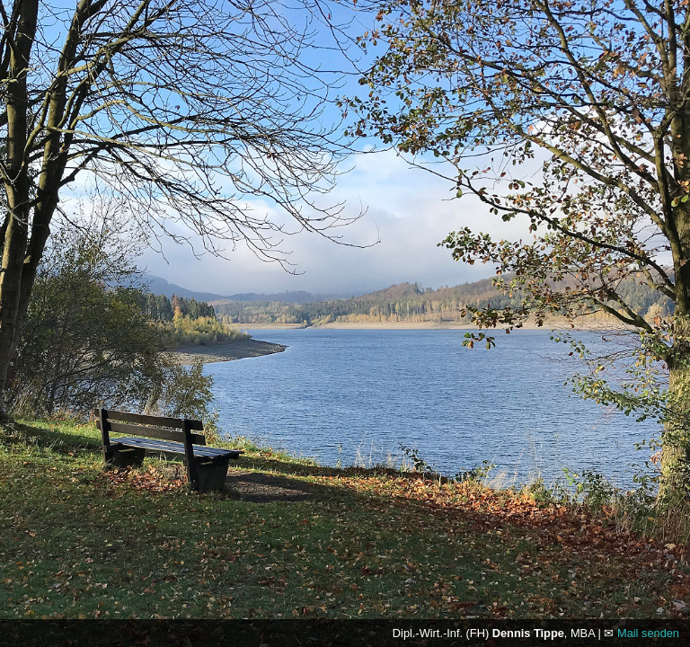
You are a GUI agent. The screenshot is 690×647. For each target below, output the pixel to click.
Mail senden (648, 633)
